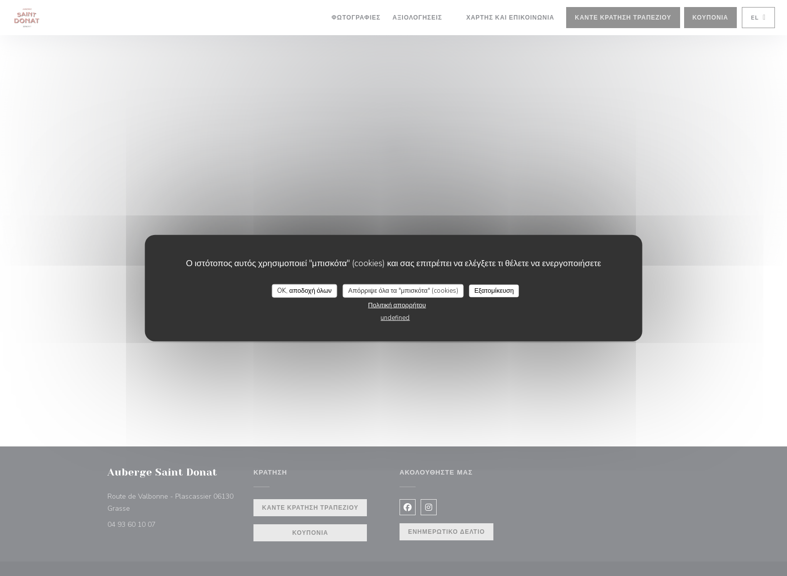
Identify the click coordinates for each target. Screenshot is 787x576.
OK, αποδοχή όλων (304, 290)
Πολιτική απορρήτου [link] (397, 305)
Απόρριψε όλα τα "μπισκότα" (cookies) (403, 290)
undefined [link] (395, 317)
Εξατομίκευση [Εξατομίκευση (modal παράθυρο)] (494, 290)
